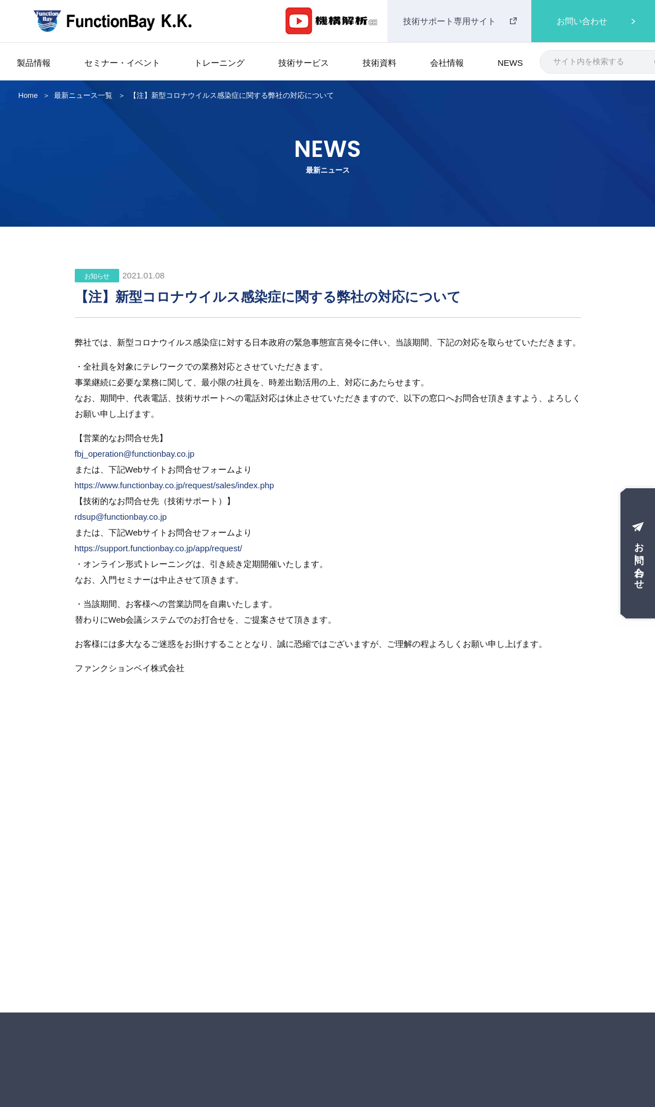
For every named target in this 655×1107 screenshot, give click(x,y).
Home (28, 95)
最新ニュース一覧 (83, 95)
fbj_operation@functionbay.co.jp (135, 453)
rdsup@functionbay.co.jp (121, 516)
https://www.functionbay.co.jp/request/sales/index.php (174, 485)
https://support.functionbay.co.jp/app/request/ (158, 548)
